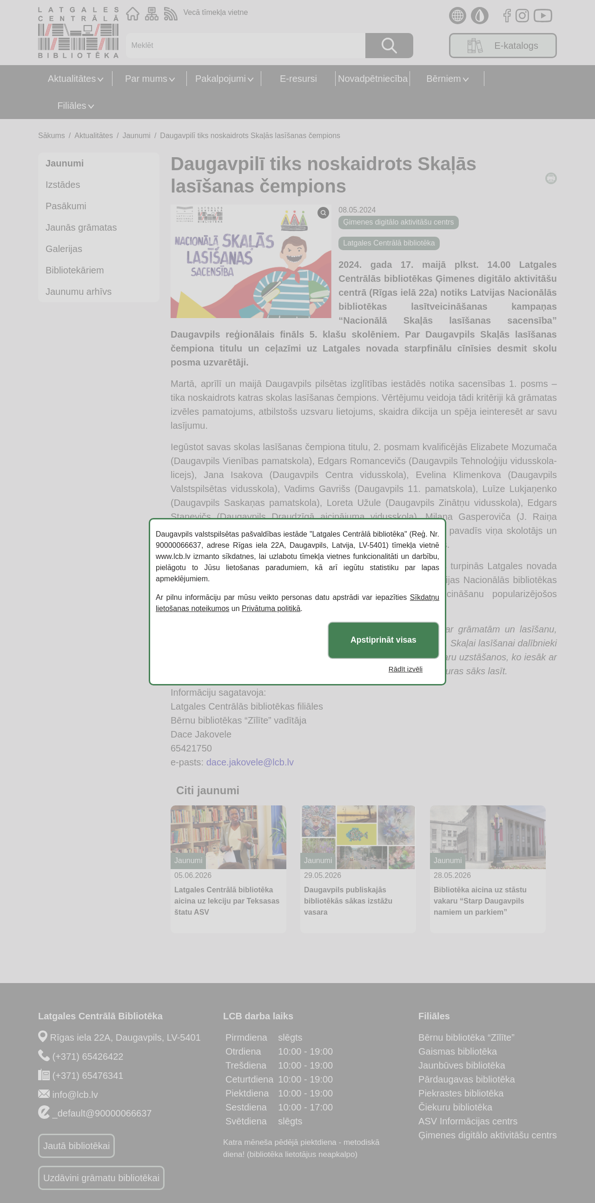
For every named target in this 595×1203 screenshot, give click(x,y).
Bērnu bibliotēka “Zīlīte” (466, 1037)
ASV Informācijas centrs (467, 1121)
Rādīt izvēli (406, 669)
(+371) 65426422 (88, 1056)
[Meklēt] (241, 45)
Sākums (51, 136)
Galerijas (64, 249)
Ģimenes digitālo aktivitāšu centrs (487, 1135)
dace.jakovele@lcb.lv (250, 762)
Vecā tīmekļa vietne (216, 12)
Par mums (146, 78)
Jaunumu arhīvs (79, 291)
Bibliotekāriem (75, 270)
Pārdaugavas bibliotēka (466, 1079)
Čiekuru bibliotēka (455, 1107)
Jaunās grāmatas (81, 227)
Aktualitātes (72, 78)
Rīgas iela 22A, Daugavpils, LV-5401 (125, 1037)
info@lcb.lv (75, 1095)
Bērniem (443, 78)
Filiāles (71, 105)
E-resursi (298, 78)
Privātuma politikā (271, 608)
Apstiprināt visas (383, 640)
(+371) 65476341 (88, 1075)
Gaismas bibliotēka (457, 1051)
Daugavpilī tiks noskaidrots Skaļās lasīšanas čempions (250, 136)
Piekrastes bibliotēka (460, 1093)
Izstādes (63, 184)
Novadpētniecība (373, 78)
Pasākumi (66, 206)
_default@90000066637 (102, 1113)
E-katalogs (503, 45)
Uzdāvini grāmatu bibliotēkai (101, 1178)
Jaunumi (136, 136)
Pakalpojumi (220, 78)
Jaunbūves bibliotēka (461, 1065)
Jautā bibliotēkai (76, 1146)
